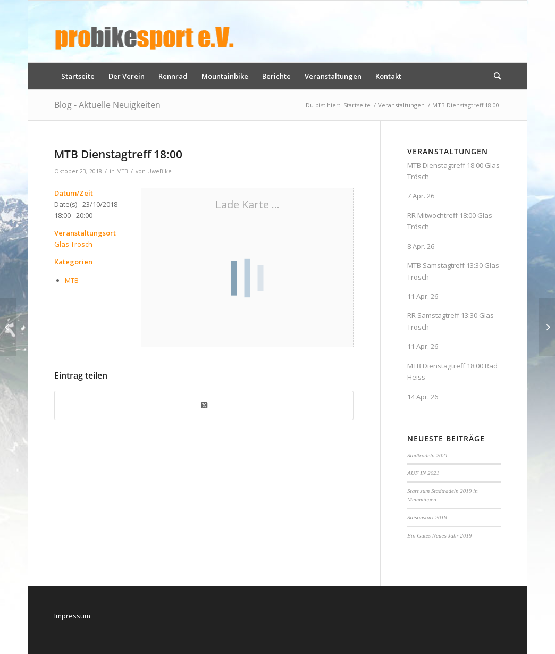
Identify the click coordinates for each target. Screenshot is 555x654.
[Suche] (494, 76)
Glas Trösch (73, 244)
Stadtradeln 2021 (427, 455)
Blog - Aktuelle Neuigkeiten (107, 105)
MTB (122, 171)
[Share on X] (204, 405)
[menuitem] (78, 76)
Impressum (72, 616)
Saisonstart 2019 (427, 517)
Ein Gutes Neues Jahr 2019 (439, 535)
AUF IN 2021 (423, 472)
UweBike (159, 171)
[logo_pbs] (144, 31)
